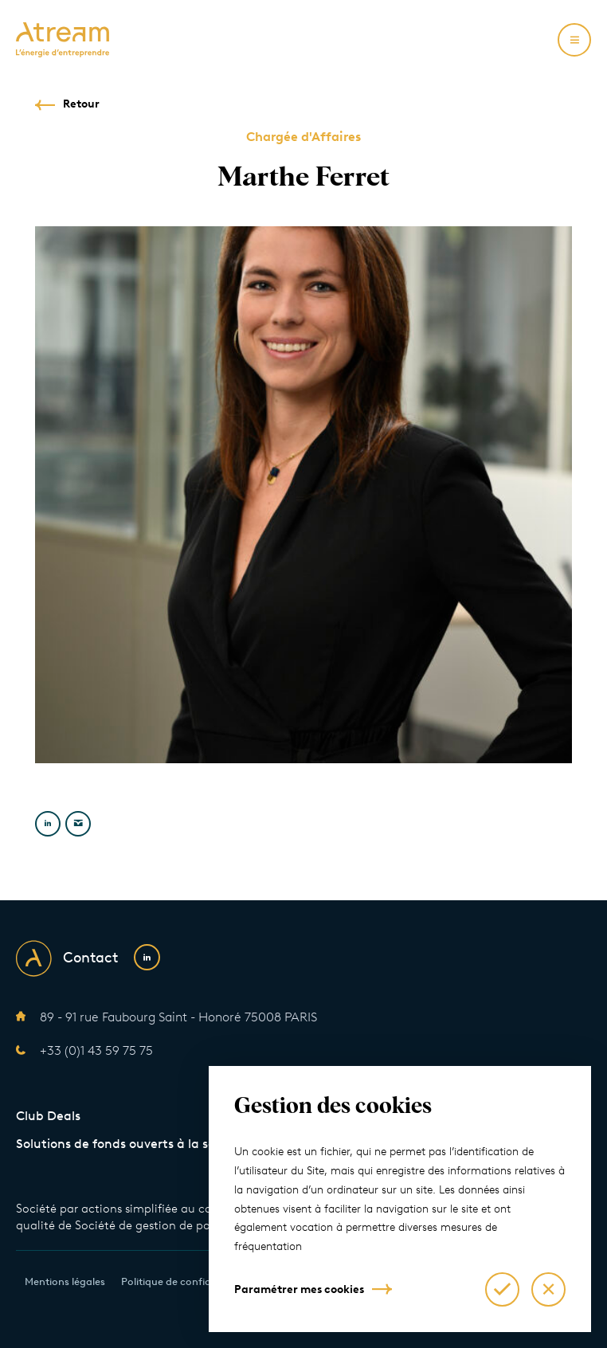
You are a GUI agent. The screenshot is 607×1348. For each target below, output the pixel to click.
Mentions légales (65, 1281)
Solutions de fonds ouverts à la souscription (146, 1143)
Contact (90, 957)
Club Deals (48, 1115)
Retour (81, 104)
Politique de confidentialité (185, 1281)
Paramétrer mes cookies (299, 1289)
